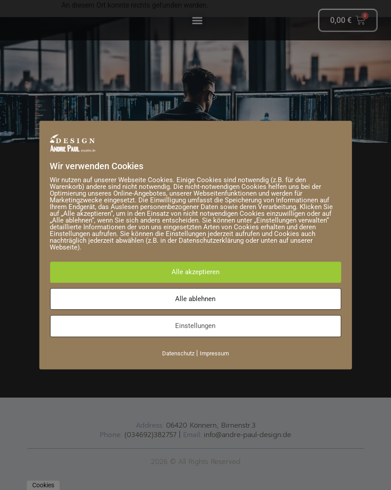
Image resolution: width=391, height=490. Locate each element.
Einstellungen (195, 326)
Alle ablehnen (195, 299)
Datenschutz (178, 353)
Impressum (214, 353)
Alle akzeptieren (195, 272)
